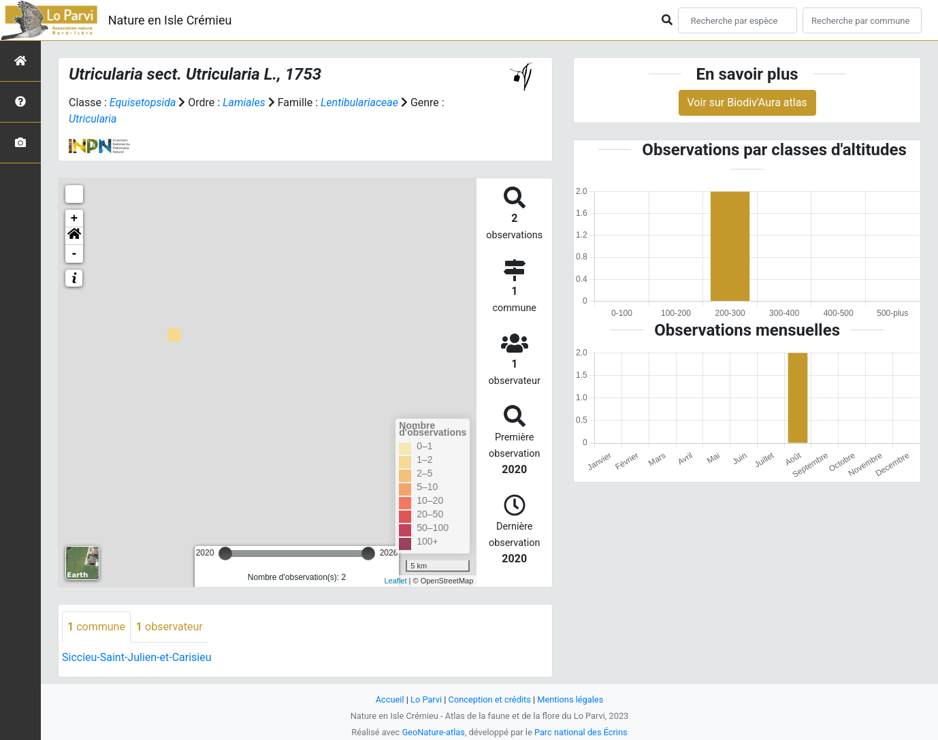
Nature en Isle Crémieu (170, 20)
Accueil (390, 699)
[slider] (225, 553)
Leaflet (395, 581)
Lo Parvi (426, 699)
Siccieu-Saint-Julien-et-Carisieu (137, 657)
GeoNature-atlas (433, 732)
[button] (74, 236)
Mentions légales (570, 699)
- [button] (74, 254)
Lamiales (244, 102)
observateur (169, 626)
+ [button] (74, 218)
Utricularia (93, 118)
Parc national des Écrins (581, 732)
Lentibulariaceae (359, 102)
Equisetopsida (143, 102)
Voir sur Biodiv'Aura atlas (747, 102)
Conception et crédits (490, 699)
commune (96, 626)
